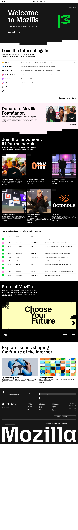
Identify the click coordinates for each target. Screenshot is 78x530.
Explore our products (67, 98)
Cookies (58, 421)
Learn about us (14, 32)
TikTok (74, 405)
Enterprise (54, 406)
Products (35, 1)
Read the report (69, 335)
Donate (73, 124)
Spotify (75, 405)
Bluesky (69, 405)
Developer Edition (55, 404)
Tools (53, 407)
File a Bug (41, 406)
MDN (53, 409)
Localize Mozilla (42, 407)
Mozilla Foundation (23, 421)
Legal (62, 421)
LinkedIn (72, 405)
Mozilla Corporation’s (8, 421)
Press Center (29, 406)
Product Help (42, 404)
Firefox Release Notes (56, 410)
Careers (28, 407)
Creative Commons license (10, 424)
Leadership (29, 404)
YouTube (74, 410)
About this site (64, 423)
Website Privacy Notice (50, 421)
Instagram (71, 405)
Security (41, 409)
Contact (28, 409)
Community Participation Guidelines (53, 423)
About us (42, 1)
